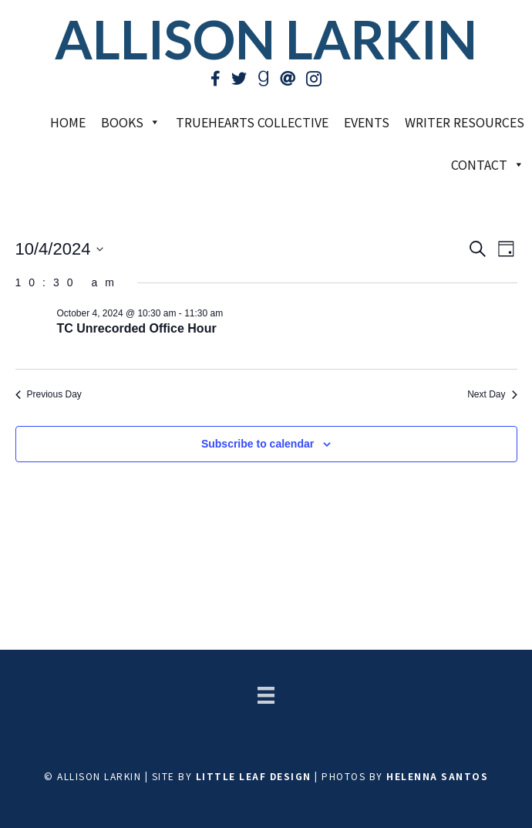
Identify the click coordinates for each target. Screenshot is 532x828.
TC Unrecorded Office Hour (137, 328)
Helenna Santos (437, 775)
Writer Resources (464, 122)
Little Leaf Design (253, 775)
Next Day (492, 394)
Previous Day (48, 394)
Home (68, 122)
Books (130, 122)
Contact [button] (487, 164)
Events (366, 122)
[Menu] (266, 695)
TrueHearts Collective (252, 122)
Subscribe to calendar (257, 444)
